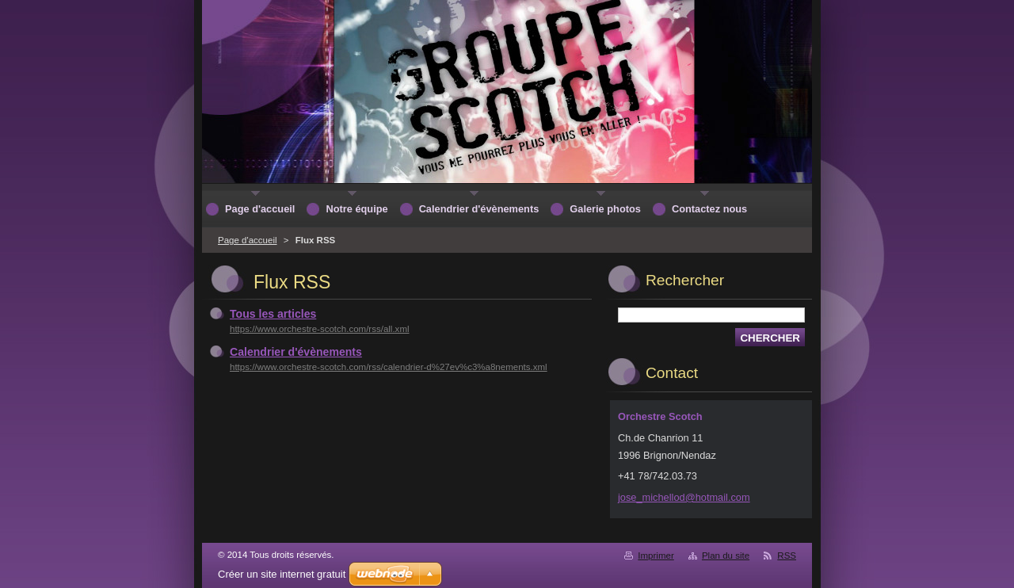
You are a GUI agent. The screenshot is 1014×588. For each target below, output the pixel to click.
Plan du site (725, 555)
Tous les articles (273, 313)
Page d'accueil (247, 240)
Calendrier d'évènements (296, 352)
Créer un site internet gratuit (281, 574)
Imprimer (655, 555)
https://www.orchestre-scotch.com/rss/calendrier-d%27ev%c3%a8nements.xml (388, 367)
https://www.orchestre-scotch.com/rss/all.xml (320, 329)
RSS (786, 555)
